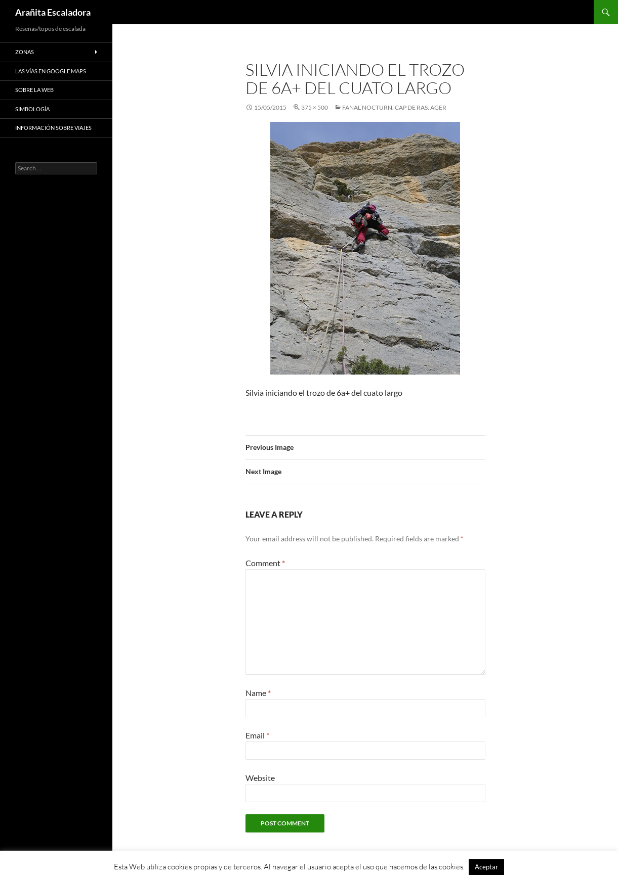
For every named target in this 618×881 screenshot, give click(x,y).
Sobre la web (34, 89)
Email (257, 735)
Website (260, 777)
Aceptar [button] (486, 867)
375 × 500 (314, 107)
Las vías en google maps (50, 71)
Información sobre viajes (53, 127)
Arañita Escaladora (53, 12)
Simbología (32, 109)
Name (258, 693)
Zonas (24, 52)
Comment (265, 563)
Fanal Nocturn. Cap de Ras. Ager (394, 107)
